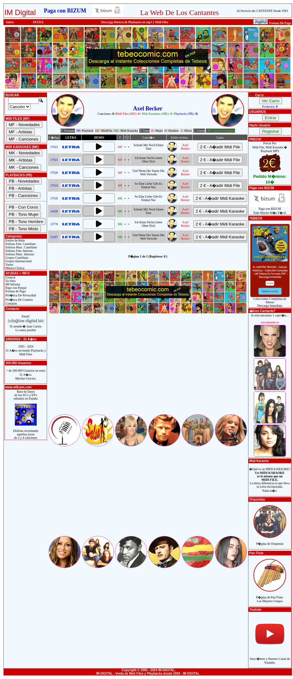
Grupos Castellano (16, 257)
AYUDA (38, 22)
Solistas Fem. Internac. (19, 250)
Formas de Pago (15, 291)
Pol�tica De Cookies (19, 299)
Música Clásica (14, 268)
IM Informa (12, 284)
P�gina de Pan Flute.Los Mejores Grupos (269, 596)
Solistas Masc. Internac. (20, 254)
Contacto (11, 303)
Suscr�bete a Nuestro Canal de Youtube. (270, 657)
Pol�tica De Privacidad (20, 295)
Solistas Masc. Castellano (21, 247)
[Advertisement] (148, 369)
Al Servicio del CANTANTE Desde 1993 (262, 11)
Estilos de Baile (15, 240)
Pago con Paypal (15, 287)
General (10, 277)
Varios (9, 264)
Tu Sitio (10, 281)
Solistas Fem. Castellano (20, 244)
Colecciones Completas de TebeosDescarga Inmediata (270, 300)
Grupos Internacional (18, 261)
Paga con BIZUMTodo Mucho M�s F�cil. (270, 209)
